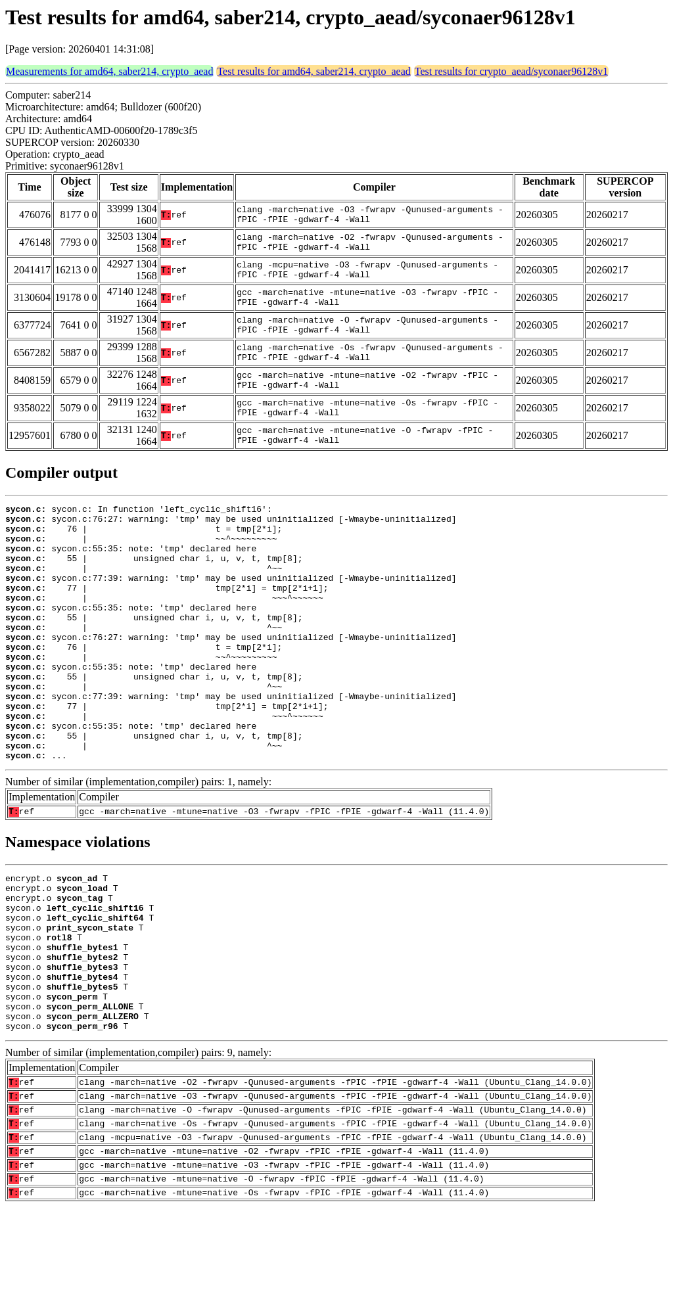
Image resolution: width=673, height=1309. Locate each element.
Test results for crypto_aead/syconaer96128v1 (511, 71)
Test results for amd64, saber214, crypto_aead (313, 71)
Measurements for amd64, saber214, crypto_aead (109, 71)
